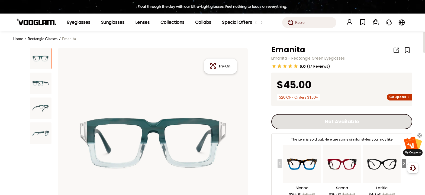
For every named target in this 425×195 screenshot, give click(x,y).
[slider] (284, 66)
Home (18, 38)
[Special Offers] (237, 22)
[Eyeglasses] (78, 22)
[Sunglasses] (112, 22)
